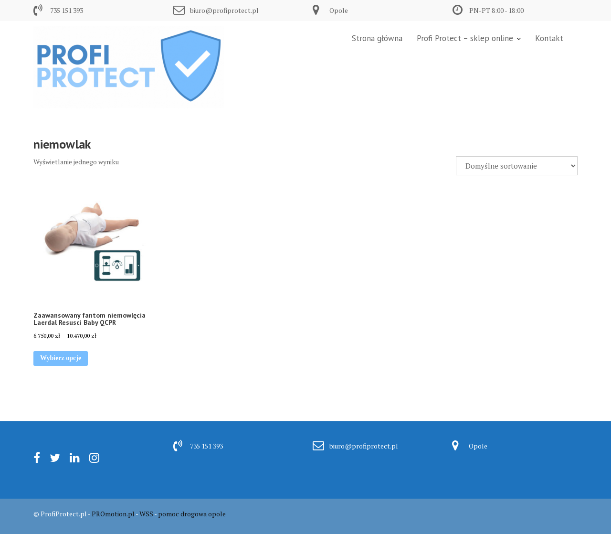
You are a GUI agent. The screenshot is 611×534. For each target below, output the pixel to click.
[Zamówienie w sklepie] (517, 165)
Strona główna (377, 38)
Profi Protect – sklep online (465, 38)
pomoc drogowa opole (192, 513)
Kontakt (549, 38)
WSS (146, 513)
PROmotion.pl (113, 513)
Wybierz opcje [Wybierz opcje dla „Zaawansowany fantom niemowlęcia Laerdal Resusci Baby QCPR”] (60, 358)
